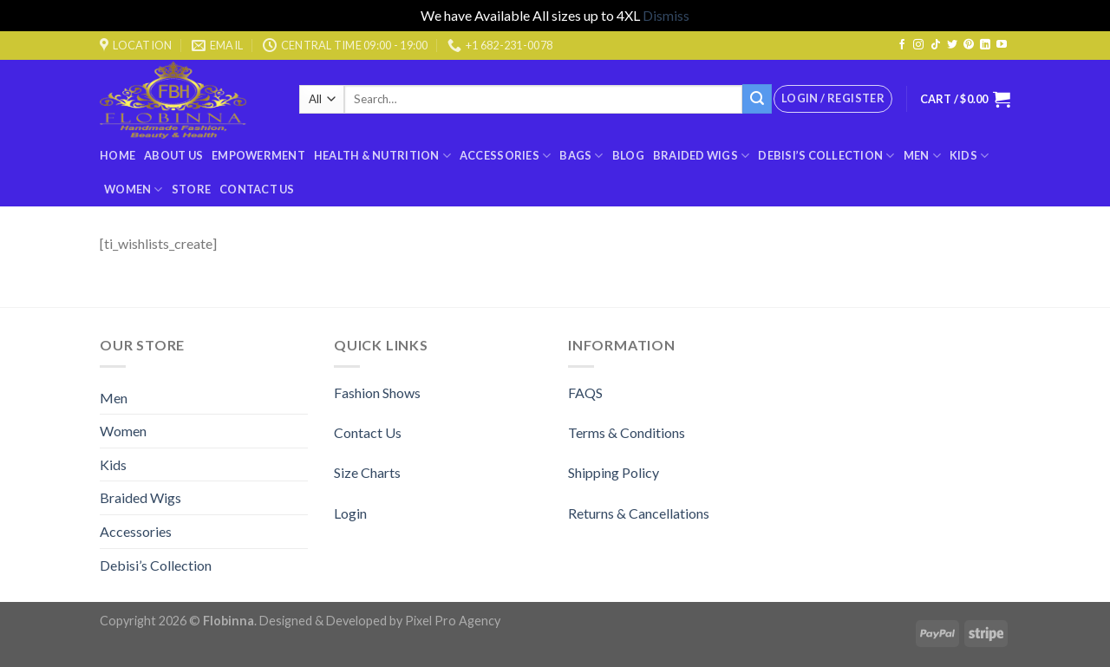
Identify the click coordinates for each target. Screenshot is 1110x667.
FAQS (585, 392)
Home (117, 155)
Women (133, 189)
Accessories (505, 155)
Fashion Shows (377, 392)
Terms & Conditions (626, 432)
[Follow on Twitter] (952, 45)
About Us (173, 155)
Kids (969, 155)
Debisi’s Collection (826, 155)
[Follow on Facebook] (902, 45)
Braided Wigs (701, 155)
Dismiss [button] (666, 15)
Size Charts (367, 472)
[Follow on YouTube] (1001, 45)
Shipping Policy (613, 472)
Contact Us (257, 189)
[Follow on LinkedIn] (985, 45)
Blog (628, 155)
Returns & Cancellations (638, 513)
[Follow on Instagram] (918, 45)
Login (350, 513)
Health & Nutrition (382, 155)
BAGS (581, 155)
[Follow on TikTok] (935, 45)
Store (191, 189)
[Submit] (757, 99)
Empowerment (258, 155)
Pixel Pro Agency (452, 620)
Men (922, 155)
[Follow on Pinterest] (968, 45)
